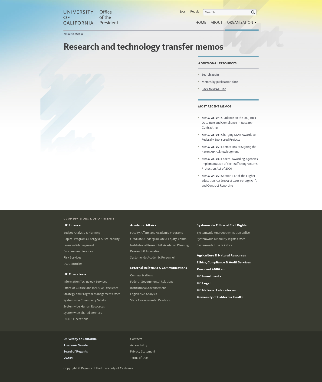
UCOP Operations (75, 319)
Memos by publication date (220, 82)
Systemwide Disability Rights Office (221, 239)
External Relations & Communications (158, 268)
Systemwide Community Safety (84, 300)
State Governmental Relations (150, 300)
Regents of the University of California (107, 368)
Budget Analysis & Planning (81, 233)
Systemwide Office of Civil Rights (221, 225)
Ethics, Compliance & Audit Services (224, 262)
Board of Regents (75, 351)
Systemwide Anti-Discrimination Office (223, 233)
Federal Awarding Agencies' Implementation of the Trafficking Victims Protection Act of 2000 (230, 164)
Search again (210, 75)
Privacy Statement (142, 351)
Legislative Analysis (143, 294)
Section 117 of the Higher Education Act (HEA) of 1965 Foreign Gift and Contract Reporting (229, 181)
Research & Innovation (145, 251)
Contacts (136, 339)
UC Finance (72, 225)
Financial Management (78, 245)
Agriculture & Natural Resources (221, 255)
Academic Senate (75, 345)
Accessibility (138, 345)
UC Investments (209, 276)
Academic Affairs (143, 225)
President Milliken (210, 269)
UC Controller (72, 264)
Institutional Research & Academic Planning (159, 245)
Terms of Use (139, 358)
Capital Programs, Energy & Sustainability (91, 239)
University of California (80, 339)
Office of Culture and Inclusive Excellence (90, 288)
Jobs (183, 11)
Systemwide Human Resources (84, 306)
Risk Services (72, 257)
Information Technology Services (85, 282)
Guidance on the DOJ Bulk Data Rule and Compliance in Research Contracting (229, 122)
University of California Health (220, 297)
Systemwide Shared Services (82, 313)
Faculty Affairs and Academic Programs (156, 233)
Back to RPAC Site (214, 89)
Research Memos (73, 33)
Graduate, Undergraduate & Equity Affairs (158, 239)
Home (200, 22)
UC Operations (74, 274)
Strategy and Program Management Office (91, 294)
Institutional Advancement (148, 288)
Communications (141, 275)
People (194, 11)
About (216, 22)
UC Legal (203, 283)
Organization (240, 23)
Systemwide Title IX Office (214, 245)
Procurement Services (78, 251)
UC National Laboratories (216, 290)
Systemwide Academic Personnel (152, 257)
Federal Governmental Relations (151, 282)
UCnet (67, 358)
